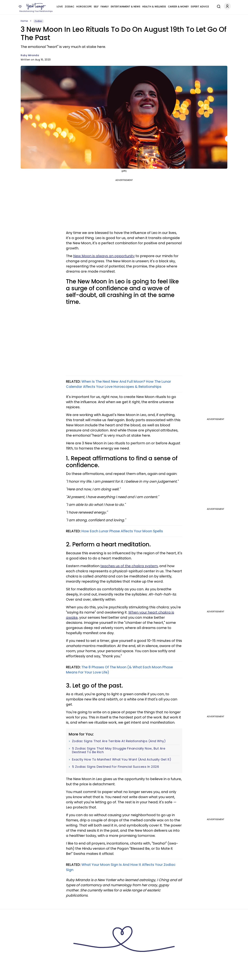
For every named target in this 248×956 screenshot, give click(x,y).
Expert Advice (200, 6)
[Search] (218, 6)
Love (60, 6)
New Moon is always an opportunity (104, 256)
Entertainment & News (125, 6)
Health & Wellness (154, 6)
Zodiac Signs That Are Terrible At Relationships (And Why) (119, 741)
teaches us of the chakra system (129, 566)
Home (24, 21)
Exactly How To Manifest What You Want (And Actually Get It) (121, 759)
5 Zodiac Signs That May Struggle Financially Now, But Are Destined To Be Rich (118, 750)
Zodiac (69, 6)
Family (105, 6)
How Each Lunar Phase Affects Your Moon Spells (122, 531)
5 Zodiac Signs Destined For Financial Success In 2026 (115, 767)
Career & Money (178, 6)
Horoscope (84, 6)
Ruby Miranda (30, 55)
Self (96, 6)
